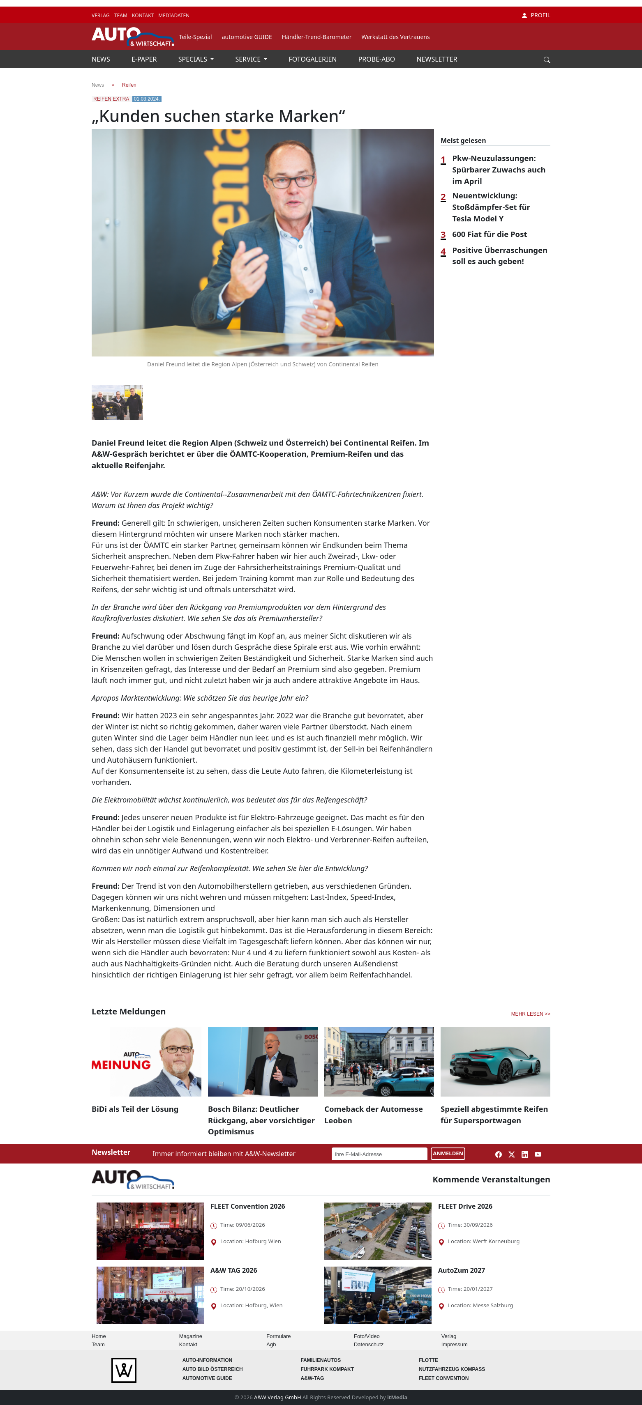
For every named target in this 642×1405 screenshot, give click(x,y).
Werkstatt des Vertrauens (395, 37)
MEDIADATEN (173, 15)
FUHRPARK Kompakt (327, 1369)
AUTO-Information (207, 1360)
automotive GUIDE (247, 37)
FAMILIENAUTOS (320, 1360)
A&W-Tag (312, 1378)
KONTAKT (143, 15)
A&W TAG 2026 (233, 1270)
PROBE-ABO (377, 59)
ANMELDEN (448, 1153)
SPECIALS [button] (193, 59)
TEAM (121, 15)
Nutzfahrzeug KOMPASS (452, 1369)
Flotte (428, 1360)
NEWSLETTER (437, 59)
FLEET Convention (444, 1378)
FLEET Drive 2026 (465, 1206)
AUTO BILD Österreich (212, 1369)
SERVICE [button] (248, 59)
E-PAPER (145, 59)
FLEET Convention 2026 (247, 1206)
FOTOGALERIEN (314, 59)
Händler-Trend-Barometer (317, 37)
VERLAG (101, 15)
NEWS (102, 59)
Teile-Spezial (195, 37)
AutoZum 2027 (461, 1270)
